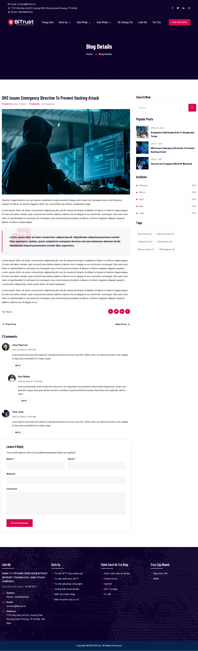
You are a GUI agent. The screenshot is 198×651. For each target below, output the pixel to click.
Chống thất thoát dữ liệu (65, 589)
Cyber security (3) (165, 234)
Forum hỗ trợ (109, 578)
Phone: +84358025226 (17, 597)
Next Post (123, 324)
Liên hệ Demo (179, 22)
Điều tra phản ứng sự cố (65, 599)
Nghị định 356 (159, 573)
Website (10, 474)
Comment (11, 488)
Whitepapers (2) (167, 249)
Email (71, 459)
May (167, 206)
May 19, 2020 (19, 104)
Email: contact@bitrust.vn (22, 4)
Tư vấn (106, 594)
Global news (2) (164, 241)
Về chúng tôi (125, 22)
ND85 (154, 578)
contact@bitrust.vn (16, 606)
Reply (18, 365)
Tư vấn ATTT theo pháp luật (67, 573)
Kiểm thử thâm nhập (63, 594)
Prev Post (9, 324)
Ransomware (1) (146, 249)
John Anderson (48, 104)
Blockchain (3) (145, 234)
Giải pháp (82, 22)
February (167, 185)
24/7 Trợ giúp (109, 589)
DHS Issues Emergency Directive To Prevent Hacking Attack (172, 150)
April (167, 199)
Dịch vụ (63, 22)
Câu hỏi (106, 583)
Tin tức (156, 22)
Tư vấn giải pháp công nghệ (66, 583)
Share (9, 311)
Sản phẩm (103, 22)
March (167, 192)
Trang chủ (47, 22)
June (167, 213)
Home (89, 54)
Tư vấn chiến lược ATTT (65, 578)
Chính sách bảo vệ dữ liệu (115, 573)
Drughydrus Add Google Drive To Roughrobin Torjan (172, 134)
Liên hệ (142, 22)
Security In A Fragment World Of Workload (171, 163)
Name (10, 459)
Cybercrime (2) (145, 241)
